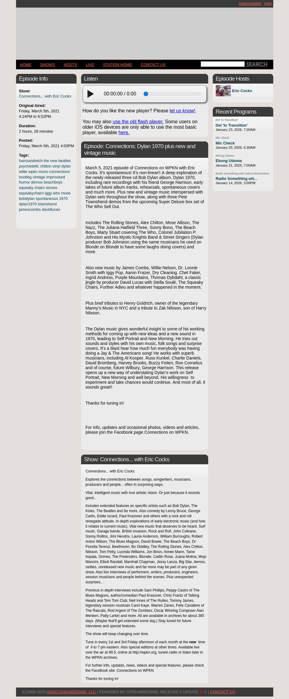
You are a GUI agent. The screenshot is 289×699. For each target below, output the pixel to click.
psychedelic (29, 166)
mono (43, 171)
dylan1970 (28, 204)
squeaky (26, 187)
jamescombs (30, 209)
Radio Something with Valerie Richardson (242, 173)
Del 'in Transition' (227, 119)
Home (25, 64)
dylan (66, 166)
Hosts (70, 64)
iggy (48, 193)
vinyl (57, 166)
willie (23, 171)
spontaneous (47, 198)
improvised (55, 177)
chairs (39, 187)
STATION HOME (117, 64)
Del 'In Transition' (232, 125)
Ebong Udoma (225, 155)
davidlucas (51, 209)
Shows (47, 64)
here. (124, 132)
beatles (64, 160)
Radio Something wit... (236, 178)
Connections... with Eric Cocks (45, 96)
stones (51, 187)
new (53, 160)
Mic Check (222, 137)
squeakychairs (31, 193)
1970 (63, 198)
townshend (47, 204)
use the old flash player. (138, 121)
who (56, 193)
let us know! (182, 110)
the (46, 160)
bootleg (25, 177)
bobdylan (27, 198)
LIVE (90, 64)
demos (36, 182)
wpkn (33, 171)
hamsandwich (31, 160)
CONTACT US (153, 64)
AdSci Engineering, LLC (71, 692)
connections (59, 171)
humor (24, 182)
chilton (45, 166)
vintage (39, 177)
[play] (92, 94)
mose (66, 193)
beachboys (53, 182)
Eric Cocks (242, 90)
